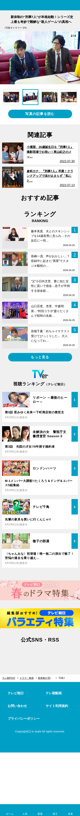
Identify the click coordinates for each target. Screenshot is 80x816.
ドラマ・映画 (27, 678)
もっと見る (40, 357)
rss (57, 653)
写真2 (62, 678)
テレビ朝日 (16, 693)
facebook (40, 653)
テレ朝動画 (54, 693)
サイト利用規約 (57, 706)
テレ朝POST (40, 5)
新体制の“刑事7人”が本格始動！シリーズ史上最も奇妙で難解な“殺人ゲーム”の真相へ (47, 678)
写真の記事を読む (40, 114)
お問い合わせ (17, 706)
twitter (23, 653)
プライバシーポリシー (24, 718)
